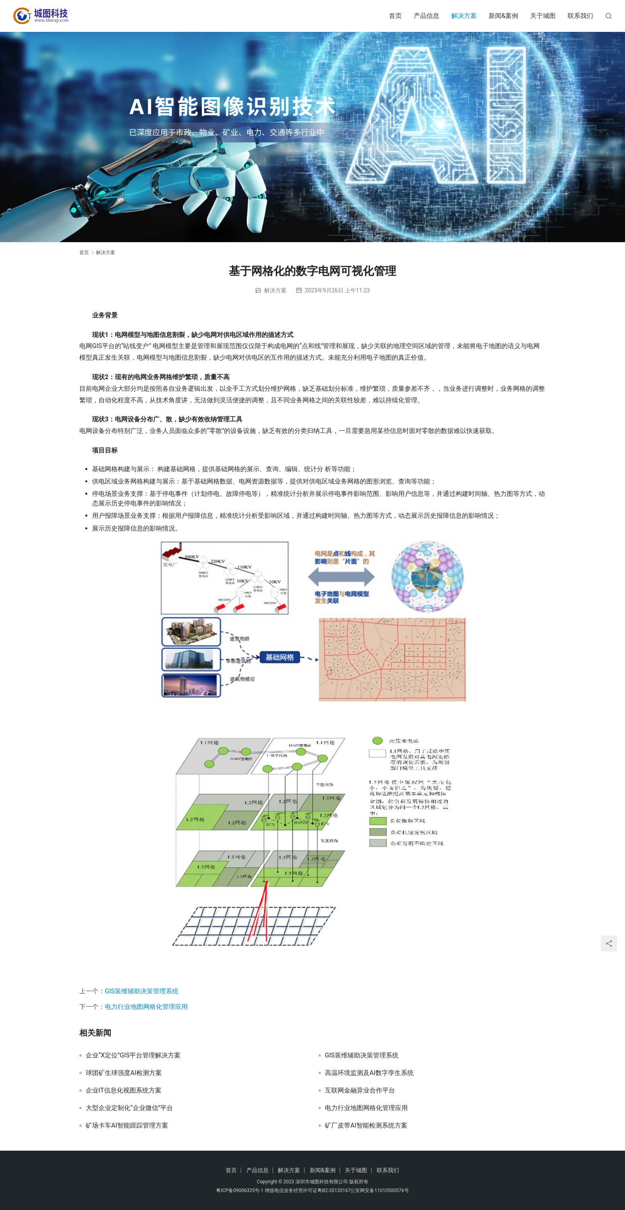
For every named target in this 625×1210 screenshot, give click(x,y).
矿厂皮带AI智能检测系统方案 (366, 1125)
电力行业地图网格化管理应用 (146, 1006)
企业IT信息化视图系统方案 (123, 1090)
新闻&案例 (503, 16)
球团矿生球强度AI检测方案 (124, 1073)
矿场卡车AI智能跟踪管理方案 (127, 1125)
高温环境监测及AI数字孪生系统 (369, 1073)
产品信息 (426, 16)
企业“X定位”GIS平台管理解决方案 (133, 1055)
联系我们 (580, 16)
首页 (395, 16)
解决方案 (464, 16)
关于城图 (543, 16)
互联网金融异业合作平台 (360, 1090)
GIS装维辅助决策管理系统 (142, 991)
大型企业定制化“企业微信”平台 (129, 1108)
